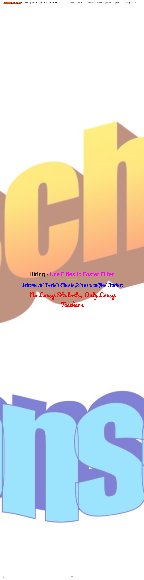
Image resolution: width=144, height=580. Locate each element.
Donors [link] (90, 3)
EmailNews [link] (81, 3)
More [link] (134, 3)
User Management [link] (104, 3)
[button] (141, 2)
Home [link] (72, 3)
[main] (72, 290)
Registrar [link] (116, 3)
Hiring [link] (127, 3)
